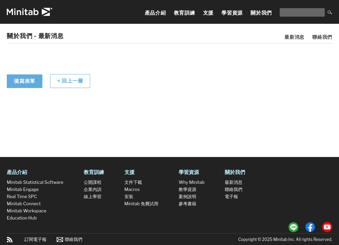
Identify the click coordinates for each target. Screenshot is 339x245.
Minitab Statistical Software (35, 182)
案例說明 (187, 196)
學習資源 (232, 13)
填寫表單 (24, 81)
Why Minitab (191, 182)
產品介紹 (155, 13)
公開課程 (92, 182)
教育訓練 (184, 13)
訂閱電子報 (35, 239)
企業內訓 (92, 189)
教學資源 (187, 189)
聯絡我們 (322, 37)
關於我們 (261, 13)
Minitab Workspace (26, 210)
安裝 (128, 196)
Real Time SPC (22, 196)
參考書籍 (187, 203)
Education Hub (22, 218)
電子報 (231, 196)
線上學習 (92, 196)
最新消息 (294, 37)
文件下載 (133, 182)
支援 (208, 13)
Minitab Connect (24, 203)
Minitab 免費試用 (141, 203)
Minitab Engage (23, 189)
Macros (132, 189)
